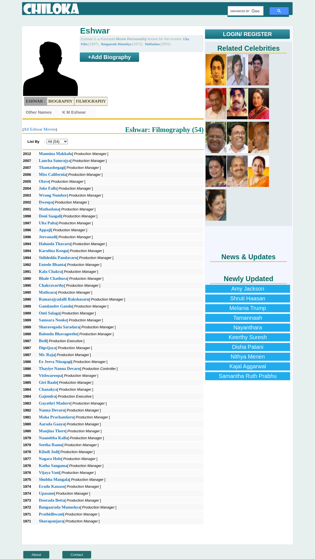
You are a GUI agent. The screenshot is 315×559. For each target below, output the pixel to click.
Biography (60, 101)
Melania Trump (247, 308)
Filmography (91, 101)
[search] (245, 11)
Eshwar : (35, 101)
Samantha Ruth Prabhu (248, 376)
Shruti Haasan (247, 298)
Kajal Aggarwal (247, 366)
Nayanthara (247, 327)
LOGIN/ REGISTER (247, 34)
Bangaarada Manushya (116, 44)
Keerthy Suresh (248, 337)
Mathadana (152, 44)
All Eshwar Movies (40, 129)
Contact (77, 555)
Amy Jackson (247, 289)
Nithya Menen (248, 357)
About (36, 555)
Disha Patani (247, 347)
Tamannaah (247, 318)
